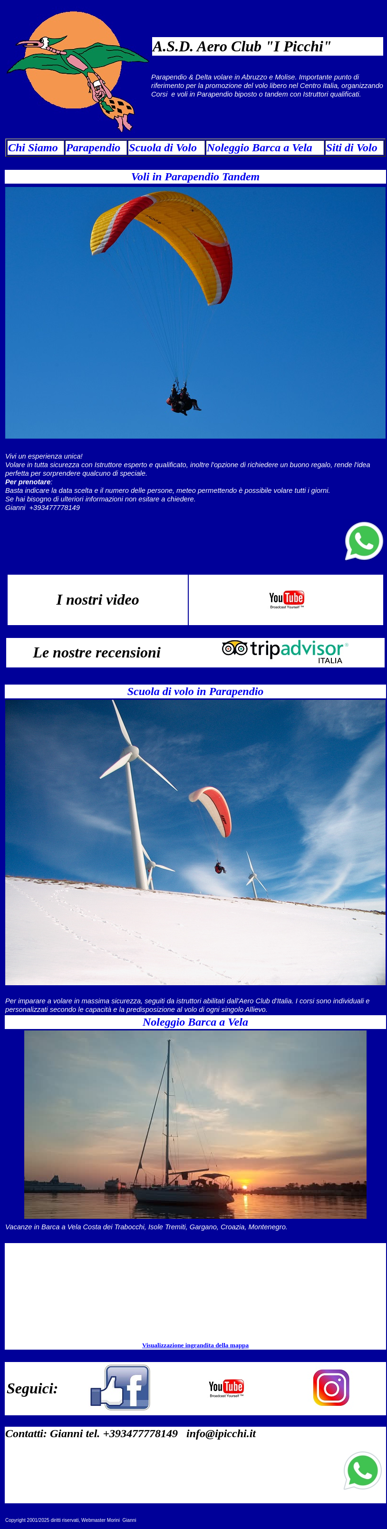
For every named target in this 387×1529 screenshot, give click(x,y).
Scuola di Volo (163, 147)
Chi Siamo (33, 147)
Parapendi (90, 147)
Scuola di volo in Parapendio (195, 691)
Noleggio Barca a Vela (259, 147)
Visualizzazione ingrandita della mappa (195, 1345)
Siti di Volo (351, 147)
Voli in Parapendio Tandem (195, 176)
